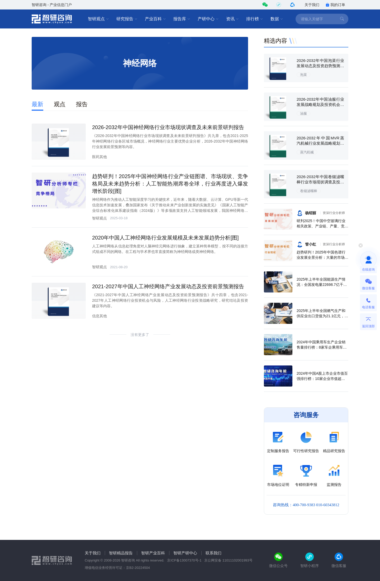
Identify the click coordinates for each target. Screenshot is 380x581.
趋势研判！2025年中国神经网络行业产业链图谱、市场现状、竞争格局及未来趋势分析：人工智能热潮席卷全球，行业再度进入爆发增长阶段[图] (170, 183)
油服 (303, 113)
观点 (59, 104)
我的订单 (335, 4)
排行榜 (254, 19)
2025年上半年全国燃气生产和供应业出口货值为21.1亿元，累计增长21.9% (322, 316)
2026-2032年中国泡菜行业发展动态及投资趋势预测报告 (320, 65)
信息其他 (99, 316)
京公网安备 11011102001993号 (228, 560)
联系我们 (213, 553)
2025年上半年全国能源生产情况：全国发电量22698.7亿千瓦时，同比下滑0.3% (322, 284)
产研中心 (208, 19)
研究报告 (126, 19)
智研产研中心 (185, 553)
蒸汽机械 (307, 152)
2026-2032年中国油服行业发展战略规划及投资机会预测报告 (320, 104)
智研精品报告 (121, 553)
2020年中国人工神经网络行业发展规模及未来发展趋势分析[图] (165, 238)
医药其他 (99, 157)
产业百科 (155, 19)
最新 (37, 104)
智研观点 (98, 19)
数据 (276, 19)
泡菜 (303, 75)
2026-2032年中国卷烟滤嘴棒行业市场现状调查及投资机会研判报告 (320, 181)
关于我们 (312, 5)
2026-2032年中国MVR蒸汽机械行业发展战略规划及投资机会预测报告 (320, 143)
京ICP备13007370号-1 (184, 560)
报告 (82, 104)
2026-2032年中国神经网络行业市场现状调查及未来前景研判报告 (168, 127)
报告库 (181, 19)
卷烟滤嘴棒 (308, 191)
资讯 (232, 19)
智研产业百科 (153, 553)
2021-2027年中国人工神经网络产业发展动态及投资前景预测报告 (168, 286)
